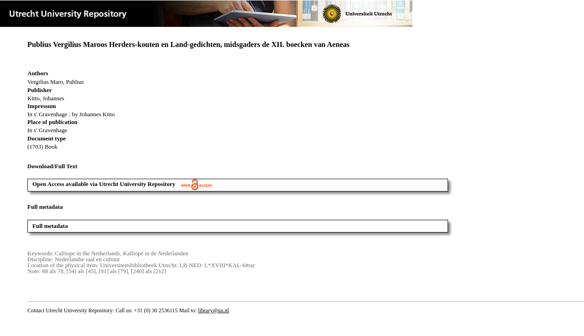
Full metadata (50, 225)
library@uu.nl (213, 310)
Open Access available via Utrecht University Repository (122, 184)
